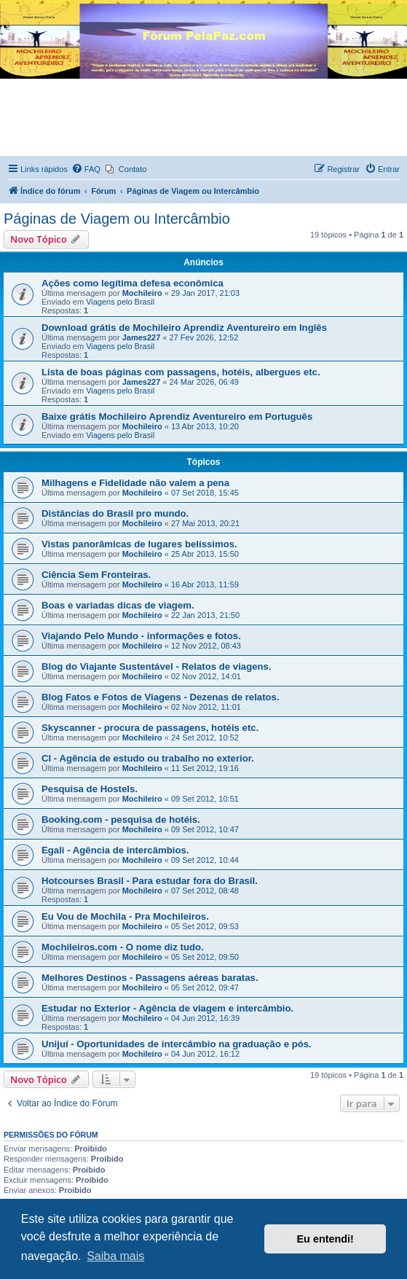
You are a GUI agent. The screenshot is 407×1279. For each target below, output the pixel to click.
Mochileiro (142, 293)
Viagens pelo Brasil (120, 301)
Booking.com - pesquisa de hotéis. (121, 819)
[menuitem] (85, 169)
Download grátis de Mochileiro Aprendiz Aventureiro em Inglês (184, 327)
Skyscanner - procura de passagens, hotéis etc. (150, 727)
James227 (141, 337)
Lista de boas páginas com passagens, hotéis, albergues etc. (181, 372)
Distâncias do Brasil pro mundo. (115, 513)
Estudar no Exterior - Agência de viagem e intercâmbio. (167, 1008)
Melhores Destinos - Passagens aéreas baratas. (150, 977)
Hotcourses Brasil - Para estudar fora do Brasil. (150, 880)
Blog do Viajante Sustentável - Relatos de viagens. (157, 666)
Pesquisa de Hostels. (90, 788)
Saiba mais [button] (115, 1256)
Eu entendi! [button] (325, 1239)
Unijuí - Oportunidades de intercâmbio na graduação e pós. (177, 1044)
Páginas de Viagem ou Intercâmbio (117, 219)
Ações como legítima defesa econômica (133, 283)
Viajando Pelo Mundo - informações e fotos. (141, 635)
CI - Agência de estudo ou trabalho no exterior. (148, 758)
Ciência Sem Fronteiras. (96, 574)
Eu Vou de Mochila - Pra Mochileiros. (125, 916)
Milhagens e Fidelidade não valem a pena (135, 482)
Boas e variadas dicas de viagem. (118, 605)
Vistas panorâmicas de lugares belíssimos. (139, 544)
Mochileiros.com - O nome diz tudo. (123, 947)
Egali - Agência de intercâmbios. (115, 850)
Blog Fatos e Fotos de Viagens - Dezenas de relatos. (161, 697)
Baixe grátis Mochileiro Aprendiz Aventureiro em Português (177, 416)
